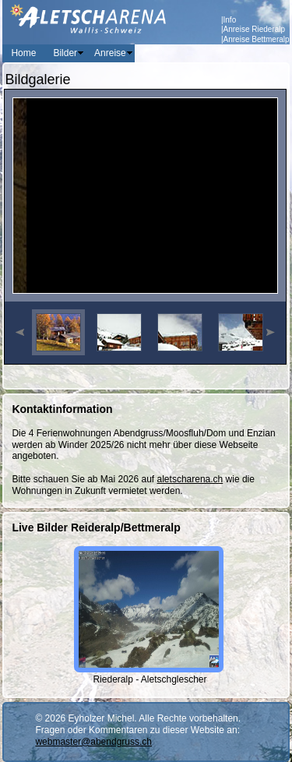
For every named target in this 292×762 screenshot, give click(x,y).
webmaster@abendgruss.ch (93, 741)
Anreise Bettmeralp (256, 39)
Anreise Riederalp (254, 29)
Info (230, 20)
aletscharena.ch (190, 479)
